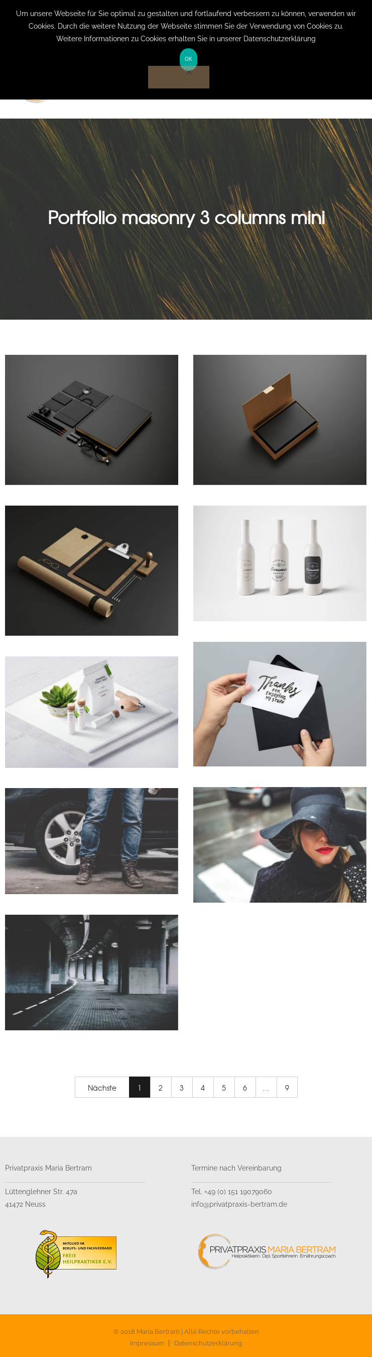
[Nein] (178, 77)
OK (188, 59)
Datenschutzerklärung (208, 1343)
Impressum (147, 1343)
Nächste (102, 1088)
